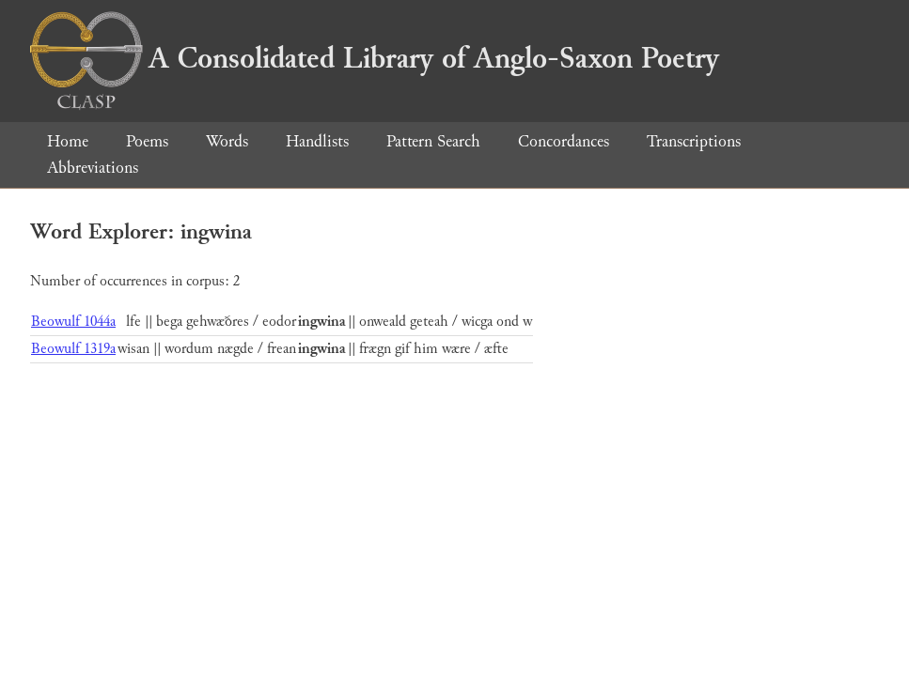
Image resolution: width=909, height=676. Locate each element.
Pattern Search (433, 141)
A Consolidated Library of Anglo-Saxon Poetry (374, 58)
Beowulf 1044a (73, 321)
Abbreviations (92, 167)
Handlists (317, 141)
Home (67, 141)
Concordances (563, 141)
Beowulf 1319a (73, 349)
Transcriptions (694, 141)
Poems (147, 141)
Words (227, 141)
